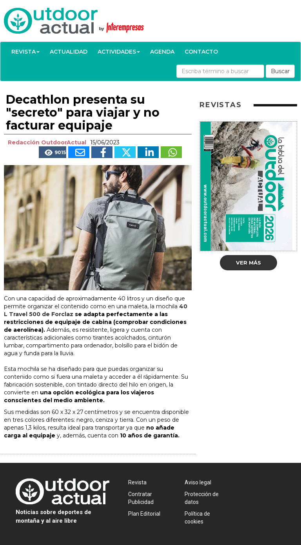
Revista (25, 51)
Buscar (280, 71)
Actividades (119, 51)
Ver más (248, 262)
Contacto (201, 51)
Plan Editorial (144, 514)
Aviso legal (198, 482)
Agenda (162, 51)
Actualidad (68, 51)
